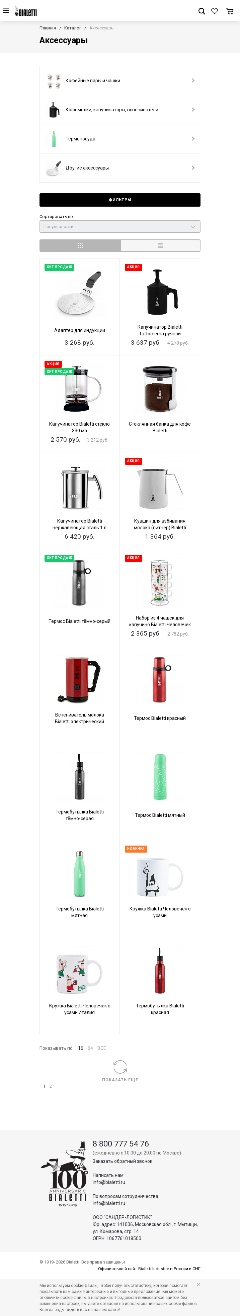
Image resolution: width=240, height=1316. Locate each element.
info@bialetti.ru (109, 1182)
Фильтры (120, 200)
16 (80, 1048)
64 (90, 1048)
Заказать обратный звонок (122, 1161)
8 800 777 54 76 (121, 1144)
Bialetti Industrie (153, 1268)
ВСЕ (101, 1048)
